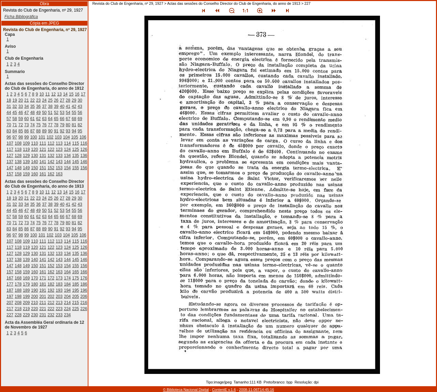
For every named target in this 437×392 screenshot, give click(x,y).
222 (50, 308)
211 (42, 302)
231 (42, 315)
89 (44, 131)
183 (59, 284)
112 (50, 143)
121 (42, 149)
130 (34, 155)
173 (59, 278)
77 (50, 124)
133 (59, 155)
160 (34, 174)
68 (74, 118)
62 (38, 118)
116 (83, 143)
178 (18, 284)
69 (79, 118)
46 (20, 112)
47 (26, 112)
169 (26, 278)
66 (62, 118)
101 (41, 137)
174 (67, 278)
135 (75, 155)
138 (18, 161)
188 (18, 290)
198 (18, 296)
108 (18, 143)
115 (75, 143)
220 (34, 308)
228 (18, 315)
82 (79, 124)
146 (83, 161)
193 (59, 290)
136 (83, 155)
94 (74, 131)
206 (83, 296)
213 (59, 302)
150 (34, 167)
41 (68, 106)
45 (14, 112)
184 (67, 284)
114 (67, 143)
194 (67, 290)
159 (26, 174)
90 (50, 131)
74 (32, 124)
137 (9, 161)
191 (42, 290)
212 (50, 302)
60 (26, 118)
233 (59, 315)
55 (74, 112)
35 (32, 106)
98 (20, 137)
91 (56, 131)
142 (50, 161)
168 (18, 278)
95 (79, 131)
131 (42, 155)
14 (65, 94)
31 (8, 106)
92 (62, 131)
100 (33, 137)
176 (83, 278)
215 (75, 302)
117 (9, 149)
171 (42, 278)
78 (56, 124)
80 (68, 124)
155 (75, 167)
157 (9, 174)
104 (66, 137)
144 (67, 161)
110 (34, 143)
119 (26, 149)
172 (50, 278)
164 (67, 272)
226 (83, 308)
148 (18, 167)
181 (42, 284)
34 (26, 106)
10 (41, 94)
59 (20, 118)
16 (77, 94)
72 (20, 124)
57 (8, 118)
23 (38, 100)
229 (26, 315)
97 (14, 137)
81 (74, 124)
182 (50, 284)
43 (79, 106)
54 (68, 112)
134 (67, 155)
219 (26, 308)
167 (9, 278)
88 (38, 131)
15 (71, 94)
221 (42, 308)
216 (83, 302)
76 (44, 124)
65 (56, 118)
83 (8, 131)
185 (75, 284)
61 (32, 118)
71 (14, 124)
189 (26, 290)
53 (62, 112)
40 (62, 106)
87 (32, 131)
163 (59, 174)
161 (42, 174)
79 (62, 124)
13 (59, 94)
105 (74, 137)
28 (68, 100)
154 (67, 167)
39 (56, 106)
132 (50, 155)
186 (83, 284)
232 (50, 315)
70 (8, 124)
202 (50, 296)
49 (38, 112)
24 (44, 100)
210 (34, 302)
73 (26, 124)
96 (8, 137)
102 (50, 137)
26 (56, 100)
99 (26, 137)
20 (20, 100)
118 (18, 149)
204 (67, 296)
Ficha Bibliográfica (21, 16)
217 (9, 308)
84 (14, 131)
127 (9, 155)
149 (26, 167)
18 (8, 100)
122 (50, 149)
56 (79, 112)
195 (75, 290)
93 (68, 131)
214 (67, 302)
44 (8, 112)
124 (67, 149)
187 (9, 290)
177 (9, 284)
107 (9, 143)
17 (83, 94)
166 (83, 272)
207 (9, 302)
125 (75, 149)
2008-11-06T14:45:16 (256, 390)
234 (67, 315)
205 (75, 296)
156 (83, 167)
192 (50, 290)
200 (34, 296)
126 (83, 149)
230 (34, 315)
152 (50, 167)
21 (26, 100)
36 (38, 106)
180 (34, 284)
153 (59, 167)
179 (26, 284)
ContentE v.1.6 (224, 390)
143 (59, 161)
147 (9, 167)
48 (32, 112)
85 (20, 131)
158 (18, 174)
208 (18, 302)
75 (38, 124)
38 (50, 106)
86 (26, 131)
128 (18, 155)
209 (26, 302)
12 (53, 94)
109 (26, 143)
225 (75, 308)
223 (59, 308)
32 (14, 106)
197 (9, 296)
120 (34, 149)
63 (44, 118)
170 (34, 278)
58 (14, 118)
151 (42, 167)
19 (14, 100)
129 (26, 155)
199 (26, 296)
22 (32, 100)
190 (34, 290)
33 (20, 106)
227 (9, 315)
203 (59, 296)
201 (42, 296)
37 (44, 106)
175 (75, 278)
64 (50, 118)
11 (47, 94)
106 (83, 137)
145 (75, 161)
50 (44, 112)
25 (50, 100)
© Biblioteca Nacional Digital (186, 390)
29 (74, 100)
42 (74, 106)
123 (59, 149)
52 (56, 112)
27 (62, 100)
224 (67, 308)
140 (34, 161)
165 (75, 272)
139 (26, 161)
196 (83, 290)
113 (59, 143)
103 (58, 137)
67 (68, 118)
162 (50, 174)
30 (79, 100)
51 (50, 112)
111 (42, 143)
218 (18, 308)
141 (42, 161)
